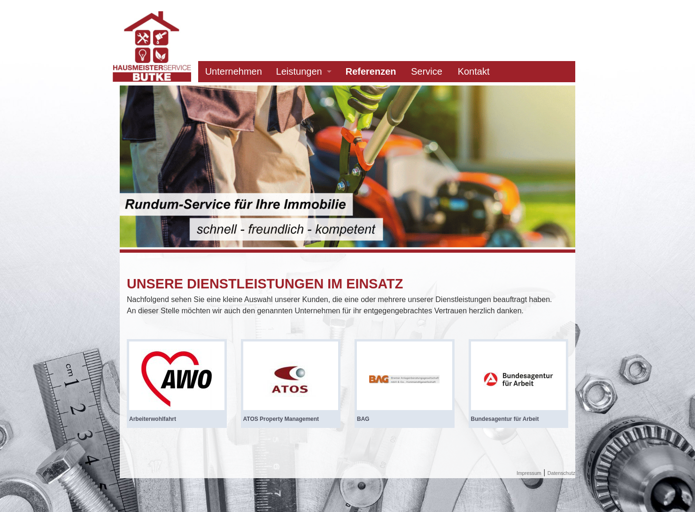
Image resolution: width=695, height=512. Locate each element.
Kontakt (474, 71)
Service (426, 71)
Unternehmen (233, 71)
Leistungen (299, 71)
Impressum (529, 473)
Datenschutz (561, 473)
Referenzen (371, 71)
